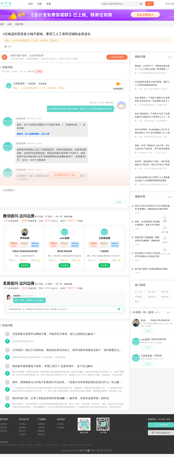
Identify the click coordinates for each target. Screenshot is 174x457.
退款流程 (41, 434)
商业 (56, 445)
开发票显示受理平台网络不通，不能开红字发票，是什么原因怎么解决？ (54, 334)
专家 (48, 4)
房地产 (89, 445)
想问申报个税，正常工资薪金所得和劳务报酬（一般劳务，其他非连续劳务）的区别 (60, 398)
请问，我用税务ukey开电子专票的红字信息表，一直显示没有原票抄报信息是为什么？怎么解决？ (68, 382)
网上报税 (151, 292)
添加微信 (25, 265)
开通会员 (3, 427)
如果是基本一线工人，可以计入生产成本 (152, 153)
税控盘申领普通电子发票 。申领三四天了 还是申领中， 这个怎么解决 (52, 366)
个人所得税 (48, 445)
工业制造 (63, 445)
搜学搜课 (12, 445)
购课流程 (41, 431)
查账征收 (151, 297)
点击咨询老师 (117, 57)
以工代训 (138, 292)
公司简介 (22, 424)
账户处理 (21, 445)
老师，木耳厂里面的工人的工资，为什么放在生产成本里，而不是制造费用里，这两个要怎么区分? (152, 148)
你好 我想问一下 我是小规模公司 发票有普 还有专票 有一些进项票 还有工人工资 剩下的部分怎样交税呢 (152, 101)
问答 (39, 4)
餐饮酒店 (81, 445)
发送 (119, 202)
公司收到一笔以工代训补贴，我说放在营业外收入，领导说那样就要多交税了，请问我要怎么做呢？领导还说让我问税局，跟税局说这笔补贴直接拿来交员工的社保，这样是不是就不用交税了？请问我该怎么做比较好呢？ (68, 350)
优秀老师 (41, 424)
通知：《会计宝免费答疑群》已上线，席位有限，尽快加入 (31, 40)
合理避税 (138, 297)
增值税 (29, 445)
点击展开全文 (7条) (65, 175)
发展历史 (22, 427)
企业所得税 (38, 445)
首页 (30, 4)
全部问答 (41, 427)
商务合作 (22, 431)
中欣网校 (60, 427)
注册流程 (3, 424)
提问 (149, 4)
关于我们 (22, 434)
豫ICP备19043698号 (104, 450)
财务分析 (165, 292)
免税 (136, 302)
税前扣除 (165, 297)
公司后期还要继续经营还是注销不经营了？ (153, 73)
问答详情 (19, 24)
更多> (170, 57)
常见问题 (3, 431)
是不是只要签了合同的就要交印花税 (151, 269)
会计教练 (60, 424)
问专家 (148, 331)
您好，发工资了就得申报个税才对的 (151, 169)
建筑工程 (72, 445)
